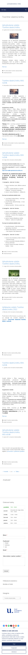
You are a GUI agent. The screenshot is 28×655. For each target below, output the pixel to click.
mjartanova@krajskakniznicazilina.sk (12, 170)
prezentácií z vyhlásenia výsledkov (15, 451)
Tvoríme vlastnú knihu (16, 70)
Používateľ (6, 541)
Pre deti (6, 70)
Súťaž (9, 70)
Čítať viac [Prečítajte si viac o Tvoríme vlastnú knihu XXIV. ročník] (4, 139)
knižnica (7, 545)
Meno (5, 535)
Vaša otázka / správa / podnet (12, 556)
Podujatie (6, 297)
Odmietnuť (14, 652)
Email (5, 550)
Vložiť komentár (8, 72)
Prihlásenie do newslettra (10, 581)
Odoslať (6, 571)
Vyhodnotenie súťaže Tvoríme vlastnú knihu (11, 26)
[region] (14, 641)
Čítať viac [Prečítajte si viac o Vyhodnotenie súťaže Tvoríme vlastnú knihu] (4, 66)
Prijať (14, 644)
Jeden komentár (8, 422)
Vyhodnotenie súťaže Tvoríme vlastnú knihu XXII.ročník (11, 432)
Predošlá (5, 471)
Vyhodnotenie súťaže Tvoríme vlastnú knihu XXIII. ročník (13, 155)
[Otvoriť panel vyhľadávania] (26, 10)
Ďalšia (18, 471)
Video (19, 353)
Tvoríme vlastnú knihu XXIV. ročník (13, 81)
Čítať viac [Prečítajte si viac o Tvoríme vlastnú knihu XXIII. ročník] (4, 416)
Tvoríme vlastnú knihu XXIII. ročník (14, 320)
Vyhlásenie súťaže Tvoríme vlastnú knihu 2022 (13, 308)
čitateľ (6, 543)
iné (6, 547)
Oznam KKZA (7, 143)
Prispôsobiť (14, 648)
